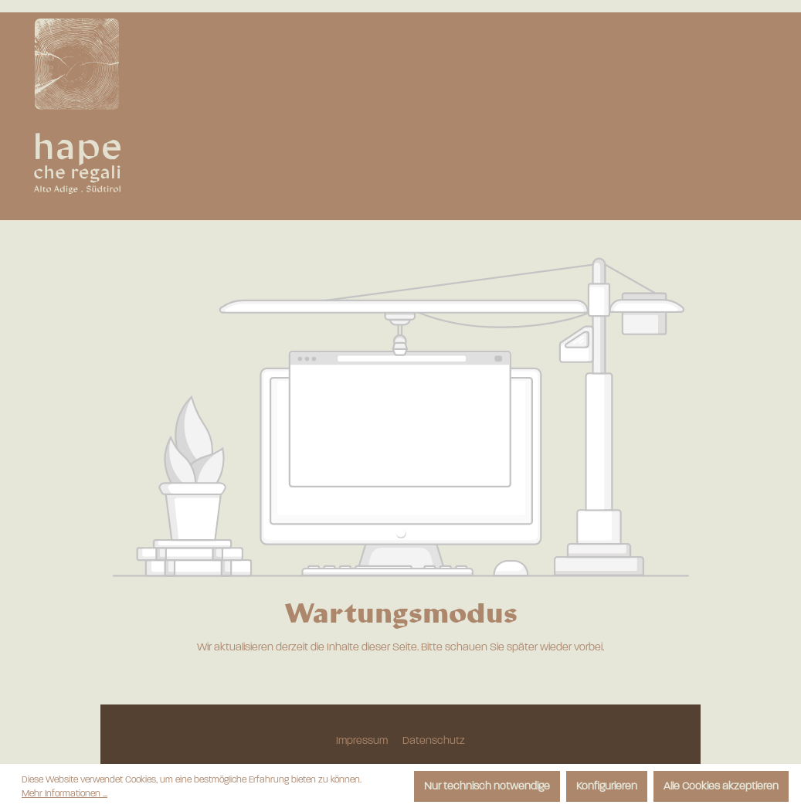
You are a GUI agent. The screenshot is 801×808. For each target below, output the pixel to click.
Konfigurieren (606, 786)
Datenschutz (433, 740)
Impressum (363, 740)
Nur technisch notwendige (487, 786)
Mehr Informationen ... (64, 793)
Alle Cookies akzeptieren (721, 786)
